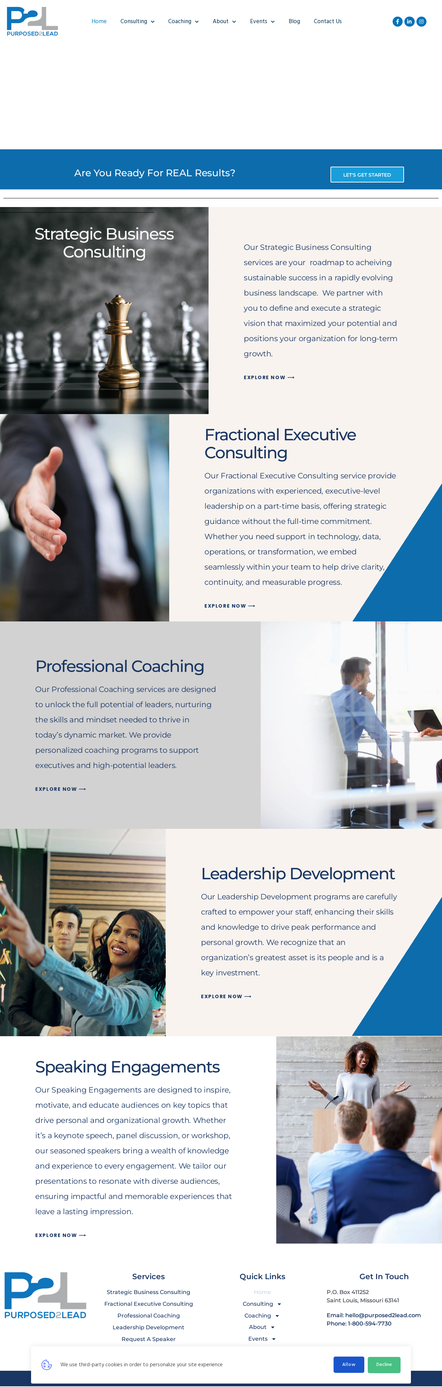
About (224, 21)
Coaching (183, 21)
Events (262, 21)
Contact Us (328, 21)
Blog (294, 21)
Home (99, 21)
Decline (384, 1365)
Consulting (138, 21)
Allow (349, 1365)
